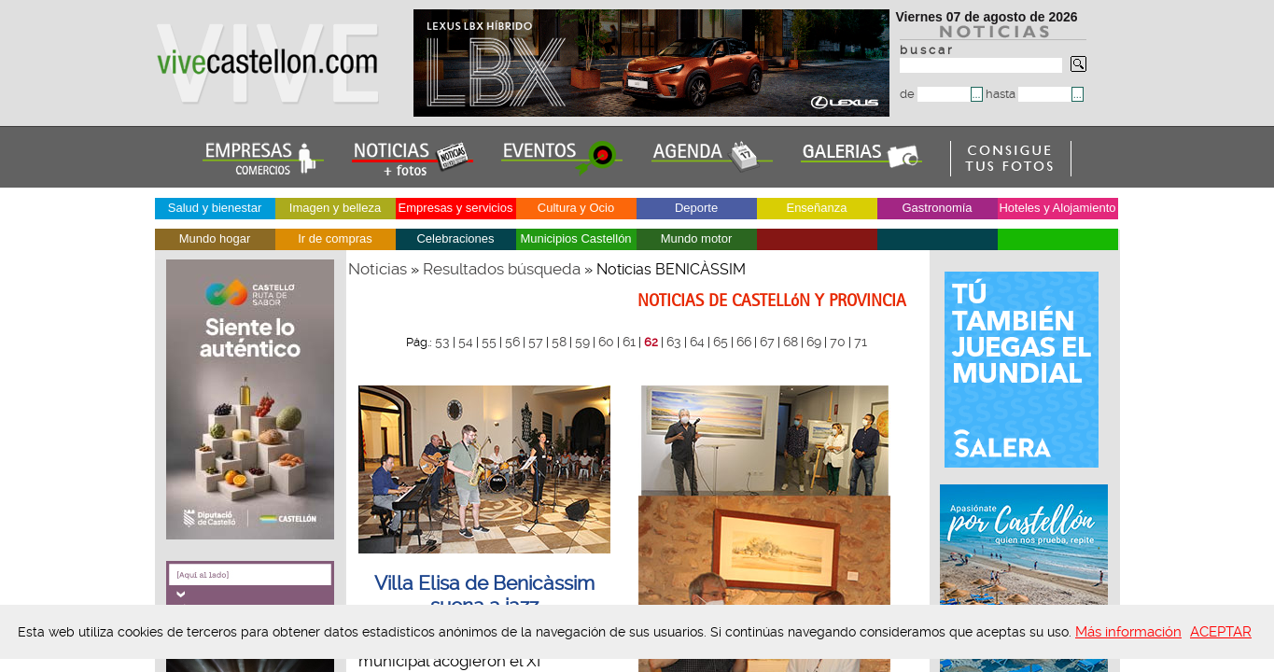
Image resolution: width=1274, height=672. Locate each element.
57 (535, 341)
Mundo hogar (215, 238)
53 (442, 341)
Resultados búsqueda (502, 268)
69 (813, 341)
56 (512, 341)
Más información (1128, 631)
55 (489, 341)
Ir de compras (334, 238)
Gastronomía (937, 208)
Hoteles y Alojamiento (1057, 208)
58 (559, 341)
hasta (1028, 94)
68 (790, 341)
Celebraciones (455, 238)
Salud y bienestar (214, 208)
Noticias (377, 268)
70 (838, 341)
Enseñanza (816, 208)
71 (860, 341)
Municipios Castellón (575, 238)
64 (697, 341)
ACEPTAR (1221, 631)
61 (629, 341)
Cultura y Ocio (576, 208)
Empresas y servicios (456, 208)
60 (606, 341)
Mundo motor (697, 238)
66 (743, 341)
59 (582, 341)
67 (767, 341)
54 (465, 341)
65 (720, 341)
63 (673, 341)
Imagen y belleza (335, 208)
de (935, 94)
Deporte (696, 208)
